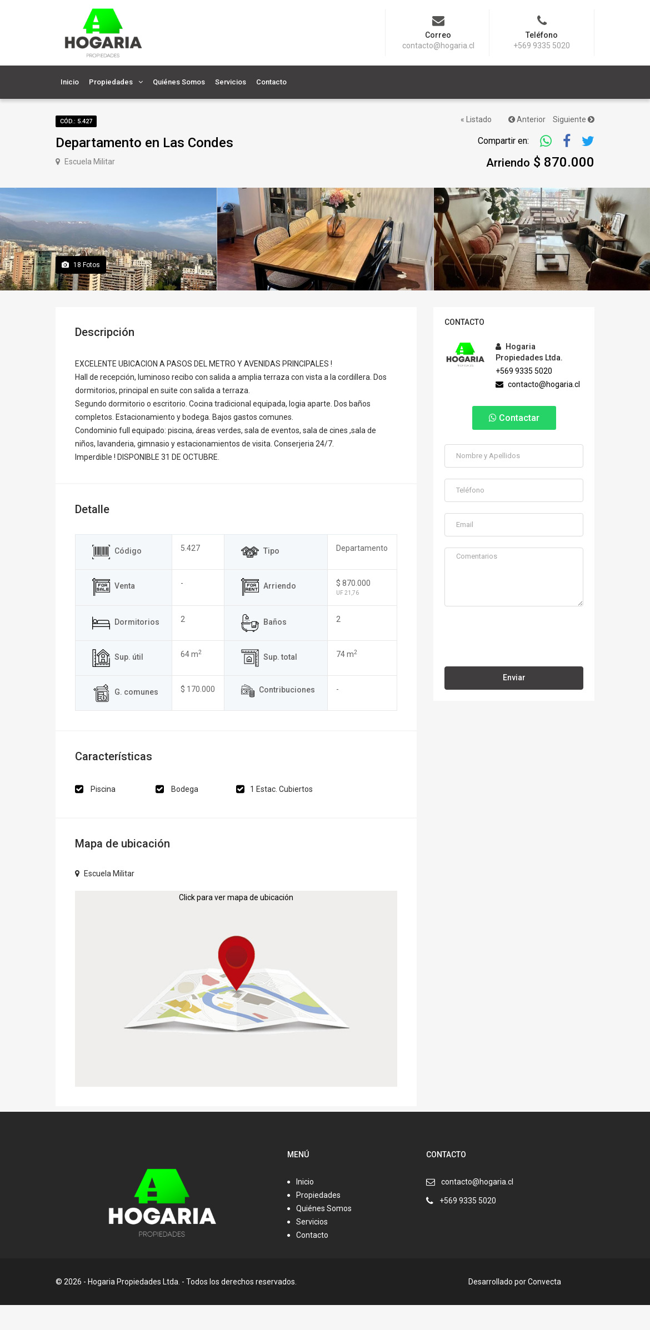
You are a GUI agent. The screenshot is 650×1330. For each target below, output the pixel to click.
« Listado (476, 119)
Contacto (271, 82)
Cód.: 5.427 (76, 121)
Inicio (70, 82)
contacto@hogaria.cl (538, 409)
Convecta (544, 1306)
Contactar (514, 443)
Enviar (514, 702)
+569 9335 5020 (524, 396)
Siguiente (573, 119)
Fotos (81, 290)
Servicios (230, 82)
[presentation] (514, 661)
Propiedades (111, 82)
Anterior (527, 119)
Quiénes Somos (179, 82)
